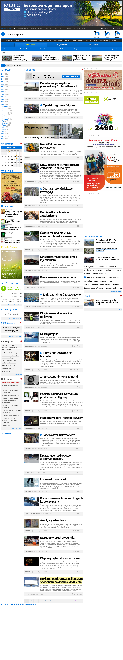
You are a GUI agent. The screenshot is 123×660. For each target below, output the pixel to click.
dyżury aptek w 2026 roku (14, 318)
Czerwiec (7, 119)
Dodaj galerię (48, 28)
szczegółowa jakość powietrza (12, 305)
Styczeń (6, 129)
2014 (5, 104)
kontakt (117, 34)
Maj (5, 121)
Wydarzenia (62, 45)
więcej (120, 309)
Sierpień (6, 115)
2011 (5, 136)
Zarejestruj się (106, 28)
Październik (7, 111)
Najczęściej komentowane (48, 49)
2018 (5, 94)
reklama (107, 34)
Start (8, 65)
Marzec (6, 125)
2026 (4, 74)
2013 (5, 131)
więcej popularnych (116, 291)
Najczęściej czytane (10, 49)
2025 (5, 76)
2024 (5, 79)
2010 (5, 139)
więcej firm (18, 374)
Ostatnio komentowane (28, 49)
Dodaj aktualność (36, 28)
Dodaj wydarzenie (23, 28)
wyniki (11, 336)
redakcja (97, 34)
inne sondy (18, 336)
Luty (5, 127)
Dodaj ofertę (82, 28)
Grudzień (7, 107)
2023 (5, 82)
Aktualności (30, 45)
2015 (5, 102)
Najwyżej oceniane (80, 49)
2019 (5, 92)
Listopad (6, 109)
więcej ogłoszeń (17, 428)
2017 (5, 97)
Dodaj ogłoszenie (70, 28)
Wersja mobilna (6, 28)
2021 (5, 87)
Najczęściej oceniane (112, 49)
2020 (5, 89)
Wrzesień (7, 113)
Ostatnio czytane (65, 49)
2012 (5, 134)
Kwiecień (6, 123)
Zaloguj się (117, 28)
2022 (5, 84)
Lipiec (5, 117)
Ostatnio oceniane (96, 49)
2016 (5, 99)
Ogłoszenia (93, 45)
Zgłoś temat (58, 28)
